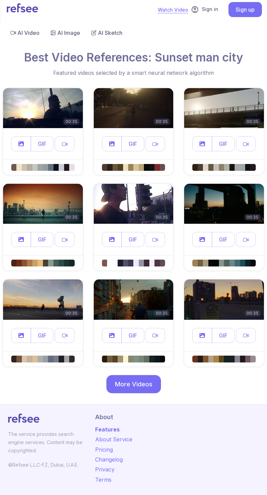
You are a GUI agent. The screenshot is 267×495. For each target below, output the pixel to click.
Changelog (109, 459)
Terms (103, 479)
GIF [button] (42, 143)
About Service (113, 439)
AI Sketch (106, 32)
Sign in (204, 9)
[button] (21, 143)
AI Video (25, 32)
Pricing (104, 449)
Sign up (245, 9)
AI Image (65, 32)
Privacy (105, 469)
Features (107, 429)
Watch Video (173, 10)
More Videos (133, 384)
